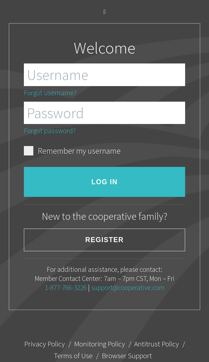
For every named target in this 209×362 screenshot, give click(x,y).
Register (104, 240)
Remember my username (72, 151)
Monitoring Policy (99, 343)
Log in (104, 182)
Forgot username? (50, 92)
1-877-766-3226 (66, 287)
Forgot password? (50, 130)
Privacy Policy (44, 343)
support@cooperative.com (127, 287)
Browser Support (127, 355)
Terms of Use (73, 355)
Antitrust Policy (156, 343)
